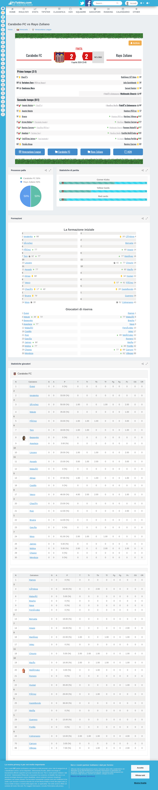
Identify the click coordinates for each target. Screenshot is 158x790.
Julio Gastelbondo (129, 82)
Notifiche (135, 42)
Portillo (130, 346)
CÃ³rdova (130, 236)
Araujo (130, 249)
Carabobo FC (34, 55)
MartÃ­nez (120, 122)
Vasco (27, 282)
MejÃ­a (130, 342)
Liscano (28, 263)
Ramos (131, 313)
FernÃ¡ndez (127, 328)
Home (12, 10)
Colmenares (127, 302)
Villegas (129, 353)
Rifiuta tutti (140, 776)
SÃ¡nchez (28, 243)
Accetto (140, 768)
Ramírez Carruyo (28, 127)
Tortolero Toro (28, 82)
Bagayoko (28, 320)
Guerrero (129, 296)
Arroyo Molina (27, 121)
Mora (27, 302)
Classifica (59, 10)
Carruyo (129, 349)
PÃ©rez (27, 249)
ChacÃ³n (24, 76)
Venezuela (22, 30)
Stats (35, 10)
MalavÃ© (29, 328)
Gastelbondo (127, 289)
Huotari (130, 276)
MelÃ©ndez (128, 335)
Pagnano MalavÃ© (130, 127)
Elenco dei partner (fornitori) (83, 776)
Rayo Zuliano (124, 55)
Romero (129, 339)
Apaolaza (25, 132)
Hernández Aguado (41, 122)
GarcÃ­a (28, 339)
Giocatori (95, 10)
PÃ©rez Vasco (40, 82)
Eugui (26, 313)
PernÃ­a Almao (27, 144)
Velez (130, 331)
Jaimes (28, 342)
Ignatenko (28, 236)
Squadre (81, 10)
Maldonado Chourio (128, 93)
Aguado (28, 269)
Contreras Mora (28, 88)
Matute (27, 317)
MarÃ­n (130, 269)
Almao (28, 276)
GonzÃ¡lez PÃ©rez (43, 127)
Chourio (129, 263)
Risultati (24, 10)
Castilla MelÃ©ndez (129, 132)
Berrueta (129, 243)
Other (136, 10)
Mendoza (29, 353)
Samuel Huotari (130, 88)
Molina (28, 346)
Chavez (28, 349)
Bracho (131, 320)
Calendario (123, 10)
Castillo (28, 331)
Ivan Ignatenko (43, 138)
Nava (132, 324)
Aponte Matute (27, 105)
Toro (26, 256)
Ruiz (27, 335)
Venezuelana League (41, 30)
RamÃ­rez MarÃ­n (112, 105)
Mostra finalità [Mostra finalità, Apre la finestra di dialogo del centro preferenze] (140, 783)
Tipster (46, 10)
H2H (70, 10)
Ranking (108, 10)
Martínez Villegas (130, 116)
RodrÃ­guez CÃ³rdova (128, 76)
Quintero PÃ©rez (130, 110)
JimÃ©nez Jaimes (28, 138)
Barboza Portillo (130, 138)
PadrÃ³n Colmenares (111, 93)
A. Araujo (121, 138)
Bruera (24, 116)
